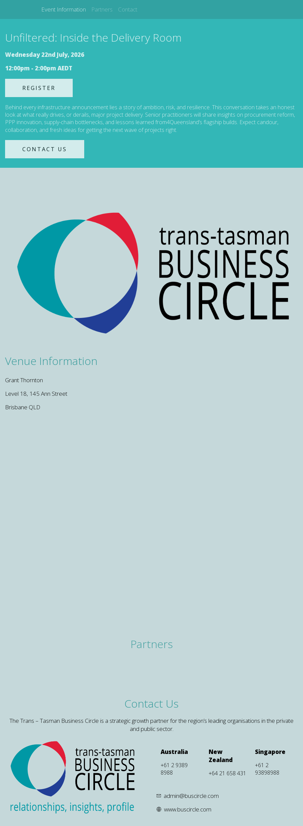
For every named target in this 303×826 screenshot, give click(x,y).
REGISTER (38, 88)
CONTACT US (44, 149)
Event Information (63, 9)
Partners (102, 9)
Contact (127, 9)
